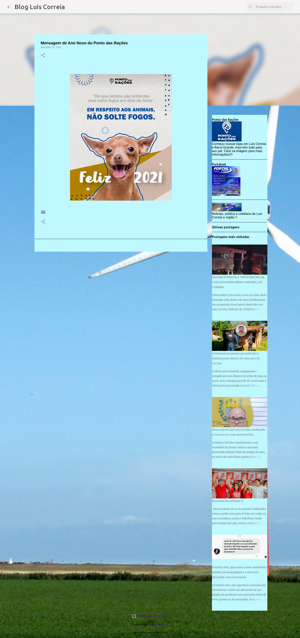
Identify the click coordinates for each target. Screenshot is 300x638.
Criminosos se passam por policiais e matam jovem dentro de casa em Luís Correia (236, 358)
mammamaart (161, 624)
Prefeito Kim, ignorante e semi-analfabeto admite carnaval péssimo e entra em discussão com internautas (239, 572)
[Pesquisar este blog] (272, 7)
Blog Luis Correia (39, 6)
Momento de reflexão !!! (227, 501)
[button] (43, 55)
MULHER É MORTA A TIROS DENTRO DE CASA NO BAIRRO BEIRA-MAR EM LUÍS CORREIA (238, 282)
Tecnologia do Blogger (150, 616)
